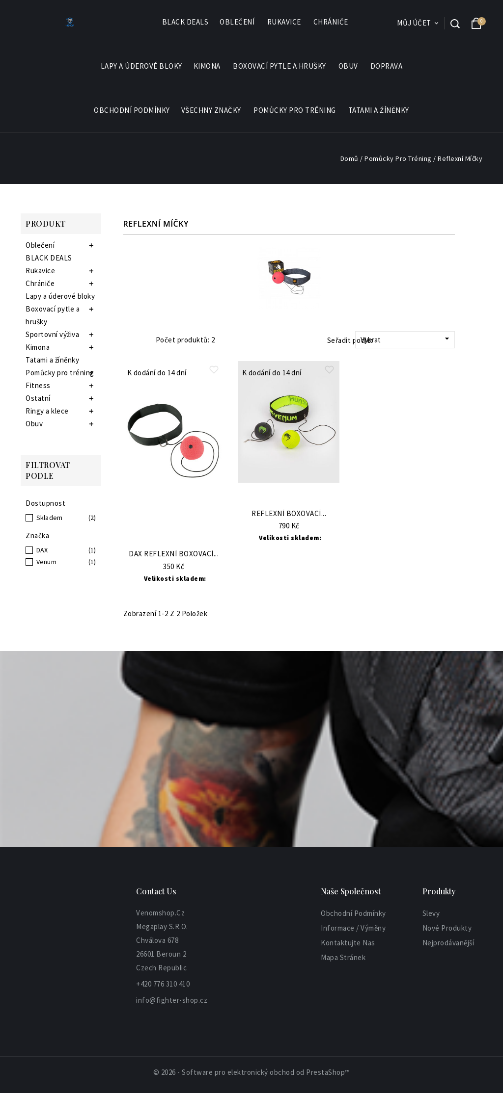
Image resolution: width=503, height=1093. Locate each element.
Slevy (431, 913)
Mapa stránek (343, 957)
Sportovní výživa (52, 334)
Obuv (348, 66)
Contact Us (156, 891)
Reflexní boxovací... (289, 514)
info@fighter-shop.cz (171, 1000)
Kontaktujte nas (348, 942)
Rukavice (284, 22)
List (142, 340)
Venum (46, 561)
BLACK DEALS (185, 21)
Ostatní (38, 398)
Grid (128, 340)
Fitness (38, 385)
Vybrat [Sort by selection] (406, 339)
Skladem (49, 517)
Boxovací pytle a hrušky (280, 66)
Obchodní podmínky (132, 110)
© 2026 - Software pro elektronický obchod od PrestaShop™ (251, 1072)
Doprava (386, 66)
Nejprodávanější (448, 942)
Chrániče (331, 22)
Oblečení (237, 22)
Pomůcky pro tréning (295, 110)
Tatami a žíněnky (378, 110)
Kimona (208, 66)
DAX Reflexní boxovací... (174, 554)
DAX (42, 550)
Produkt (46, 223)
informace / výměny (353, 928)
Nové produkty (447, 928)
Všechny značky (211, 110)
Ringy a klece (47, 411)
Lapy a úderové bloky (141, 66)
